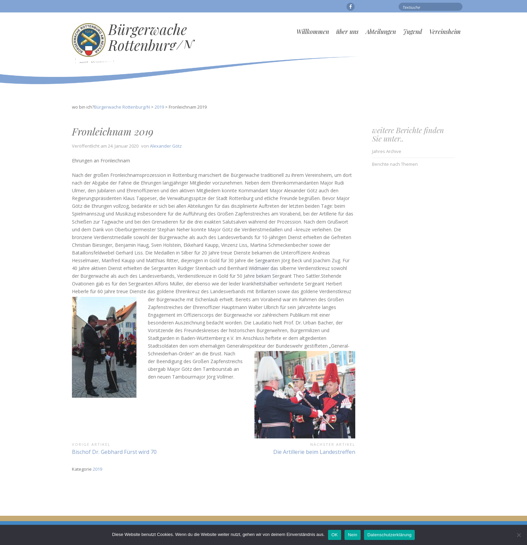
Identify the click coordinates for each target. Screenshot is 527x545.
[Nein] (518, 535)
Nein (352, 534)
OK (334, 534)
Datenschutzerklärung (389, 534)
